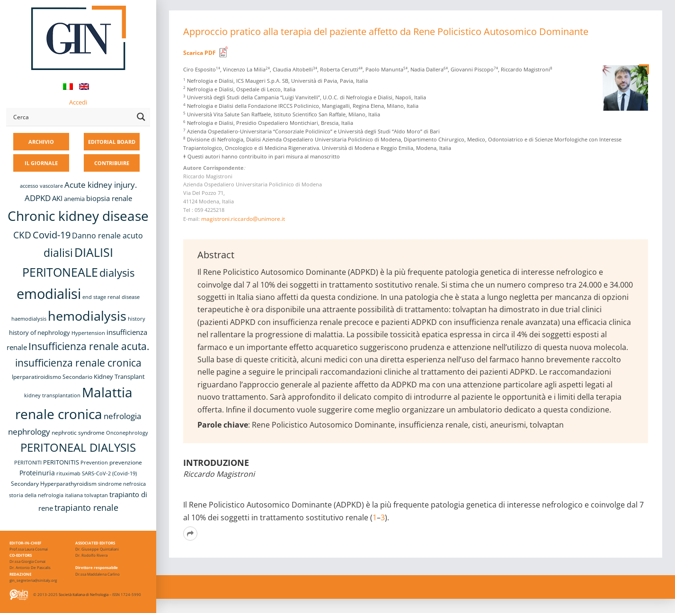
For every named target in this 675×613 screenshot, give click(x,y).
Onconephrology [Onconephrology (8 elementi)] (127, 432)
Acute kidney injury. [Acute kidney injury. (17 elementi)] (100, 184)
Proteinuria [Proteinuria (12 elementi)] (37, 472)
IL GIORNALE (41, 162)
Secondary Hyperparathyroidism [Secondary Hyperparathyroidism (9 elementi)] (54, 483)
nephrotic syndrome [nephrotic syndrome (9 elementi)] (78, 432)
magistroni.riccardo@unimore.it (243, 219)
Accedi (78, 102)
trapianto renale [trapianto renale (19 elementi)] (86, 507)
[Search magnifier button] (141, 117)
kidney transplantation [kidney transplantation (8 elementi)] (52, 395)
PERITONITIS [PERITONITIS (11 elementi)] (61, 462)
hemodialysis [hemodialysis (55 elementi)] (87, 315)
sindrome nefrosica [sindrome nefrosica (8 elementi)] (122, 484)
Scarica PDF (199, 53)
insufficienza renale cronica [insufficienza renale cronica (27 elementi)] (78, 362)
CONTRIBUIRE (111, 162)
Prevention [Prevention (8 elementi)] (94, 462)
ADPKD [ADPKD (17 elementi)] (38, 198)
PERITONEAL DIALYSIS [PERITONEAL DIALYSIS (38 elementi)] (78, 447)
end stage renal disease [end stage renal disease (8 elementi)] (111, 297)
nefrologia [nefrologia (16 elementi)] (122, 416)
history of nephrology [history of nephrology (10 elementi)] (39, 333)
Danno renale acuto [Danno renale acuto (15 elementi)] (107, 235)
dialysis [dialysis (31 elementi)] (116, 272)
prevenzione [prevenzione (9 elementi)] (125, 462)
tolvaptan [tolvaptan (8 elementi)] (96, 495)
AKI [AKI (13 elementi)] (57, 198)
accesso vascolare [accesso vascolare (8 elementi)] (41, 186)
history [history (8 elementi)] (136, 318)
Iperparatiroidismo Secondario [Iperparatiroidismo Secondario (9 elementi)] (52, 376)
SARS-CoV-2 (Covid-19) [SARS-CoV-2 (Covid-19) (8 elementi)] (109, 473)
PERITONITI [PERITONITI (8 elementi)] (28, 462)
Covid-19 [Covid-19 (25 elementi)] (52, 234)
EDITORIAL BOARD (111, 141)
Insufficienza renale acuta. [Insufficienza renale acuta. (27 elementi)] (89, 346)
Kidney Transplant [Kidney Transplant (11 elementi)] (119, 376)
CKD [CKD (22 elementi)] (22, 234)
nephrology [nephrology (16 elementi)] (29, 431)
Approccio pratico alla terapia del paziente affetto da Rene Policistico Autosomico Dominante (385, 31)
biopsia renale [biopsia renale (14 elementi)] (109, 198)
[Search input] (71, 116)
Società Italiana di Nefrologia (83, 594)
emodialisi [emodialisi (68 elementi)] (49, 293)
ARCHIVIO (41, 141)
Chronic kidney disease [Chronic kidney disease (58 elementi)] (78, 216)
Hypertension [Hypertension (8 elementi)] (88, 333)
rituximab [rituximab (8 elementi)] (68, 473)
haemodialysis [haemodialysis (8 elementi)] (28, 318)
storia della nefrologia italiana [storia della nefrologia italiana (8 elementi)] (46, 495)
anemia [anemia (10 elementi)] (74, 199)
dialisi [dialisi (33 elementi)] (58, 252)
